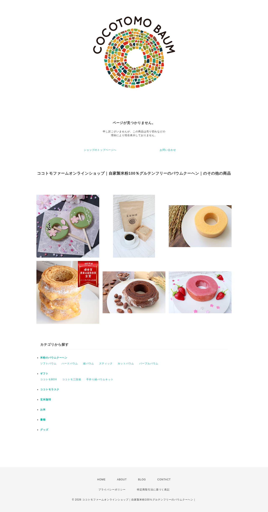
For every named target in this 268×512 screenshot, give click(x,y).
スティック (106, 363)
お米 (43, 409)
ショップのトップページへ (100, 149)
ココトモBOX (48, 379)
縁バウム (88, 363)
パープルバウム (148, 363)
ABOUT (122, 479)
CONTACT (164, 479)
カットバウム (126, 363)
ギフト (44, 373)
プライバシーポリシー (112, 489)
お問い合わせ (168, 149)
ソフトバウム (48, 363)
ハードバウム (70, 363)
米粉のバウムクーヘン (53, 357)
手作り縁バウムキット (99, 379)
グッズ (44, 429)
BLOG (142, 479)
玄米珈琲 (45, 399)
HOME (101, 479)
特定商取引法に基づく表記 (153, 489)
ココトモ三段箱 (71, 379)
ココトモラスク (49, 389)
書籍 (43, 419)
